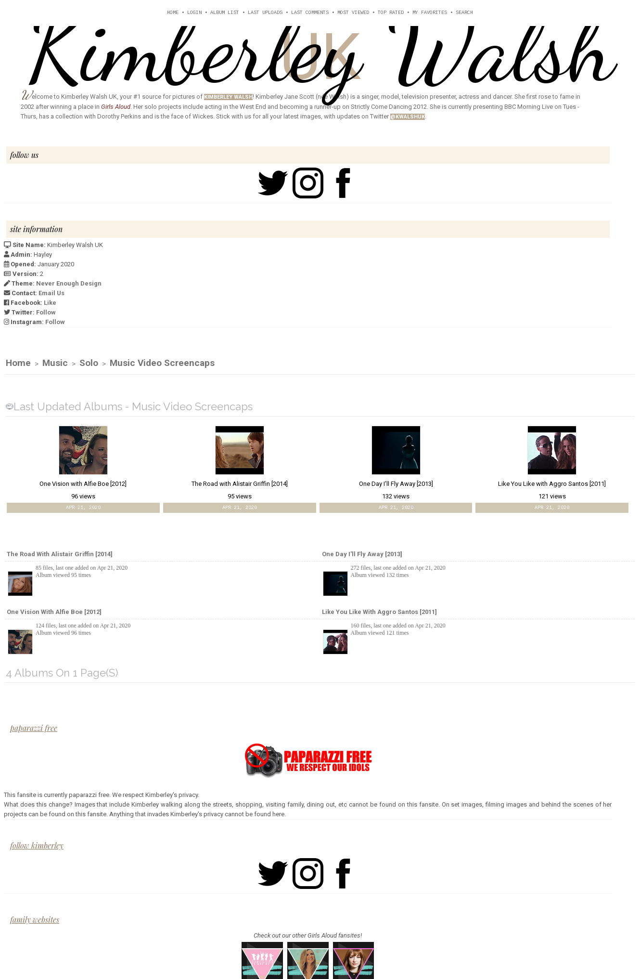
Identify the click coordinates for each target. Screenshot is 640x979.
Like (50, 302)
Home (173, 12)
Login (194, 12)
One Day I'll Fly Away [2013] (362, 554)
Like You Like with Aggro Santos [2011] (379, 612)
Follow (46, 312)
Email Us (51, 293)
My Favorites (429, 12)
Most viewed (353, 12)
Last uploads (265, 12)
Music (55, 363)
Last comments (310, 12)
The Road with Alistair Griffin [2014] (60, 554)
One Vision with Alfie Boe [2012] (54, 612)
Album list (224, 12)
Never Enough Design (69, 283)
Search (464, 12)
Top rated (391, 12)
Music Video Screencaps (162, 363)
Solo (88, 363)
